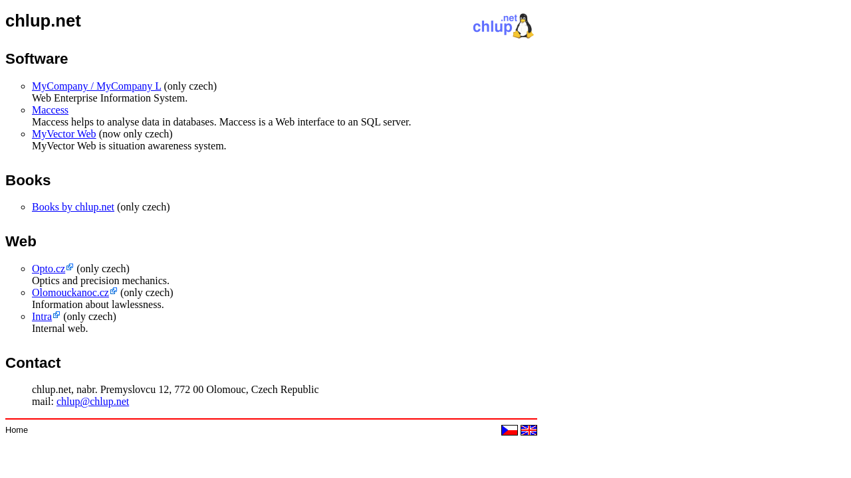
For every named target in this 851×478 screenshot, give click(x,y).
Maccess (50, 110)
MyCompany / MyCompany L (97, 86)
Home (16, 430)
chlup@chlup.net (93, 401)
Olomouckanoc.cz (70, 292)
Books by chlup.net (73, 206)
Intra (42, 316)
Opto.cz (48, 268)
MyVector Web (64, 133)
